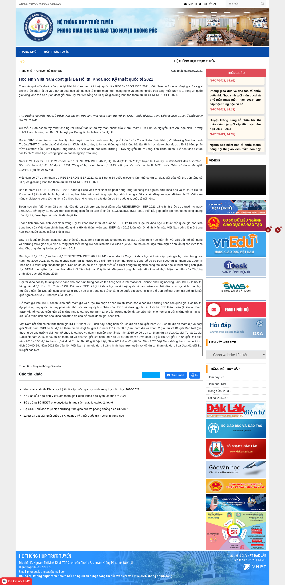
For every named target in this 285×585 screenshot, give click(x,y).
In (194, 375)
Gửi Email (175, 375)
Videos (214, 160)
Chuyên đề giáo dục (49, 70)
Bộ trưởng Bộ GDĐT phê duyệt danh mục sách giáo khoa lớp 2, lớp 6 (68, 402)
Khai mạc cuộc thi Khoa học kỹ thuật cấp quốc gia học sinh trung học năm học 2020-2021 (81, 389)
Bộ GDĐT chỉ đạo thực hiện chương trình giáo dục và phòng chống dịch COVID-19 (76, 409)
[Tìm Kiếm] (246, 3)
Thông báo (236, 73)
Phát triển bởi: (246, 556)
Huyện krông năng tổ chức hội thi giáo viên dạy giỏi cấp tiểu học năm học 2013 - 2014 (235, 129)
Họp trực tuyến (56, 51)
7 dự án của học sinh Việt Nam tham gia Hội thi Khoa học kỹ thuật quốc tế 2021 (74, 395)
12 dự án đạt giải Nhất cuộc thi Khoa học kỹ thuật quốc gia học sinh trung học (73, 415)
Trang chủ (28, 51)
